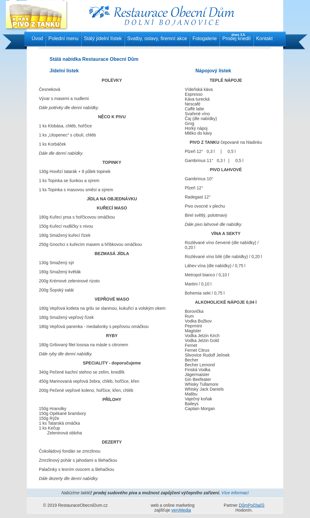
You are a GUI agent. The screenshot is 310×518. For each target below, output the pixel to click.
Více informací (235, 492)
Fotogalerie (204, 38)
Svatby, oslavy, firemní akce (157, 38)
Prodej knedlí (236, 37)
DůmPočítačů (251, 505)
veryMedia (181, 510)
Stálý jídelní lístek (103, 38)
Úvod (37, 38)
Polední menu (63, 38)
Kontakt (264, 38)
